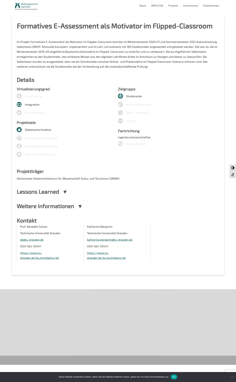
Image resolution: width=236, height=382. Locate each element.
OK (174, 377)
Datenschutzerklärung (27, 338)
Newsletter (21, 315)
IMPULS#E (157, 5)
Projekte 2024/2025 (168, 354)
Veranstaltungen (24, 321)
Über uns (19, 310)
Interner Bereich (23, 343)
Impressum (21, 332)
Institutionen (190, 5)
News (142, 5)
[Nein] (232, 377)
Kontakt (19, 326)
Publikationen (211, 5)
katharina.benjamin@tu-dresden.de (110, 255)
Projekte (173, 5)
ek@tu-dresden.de (32, 255)
